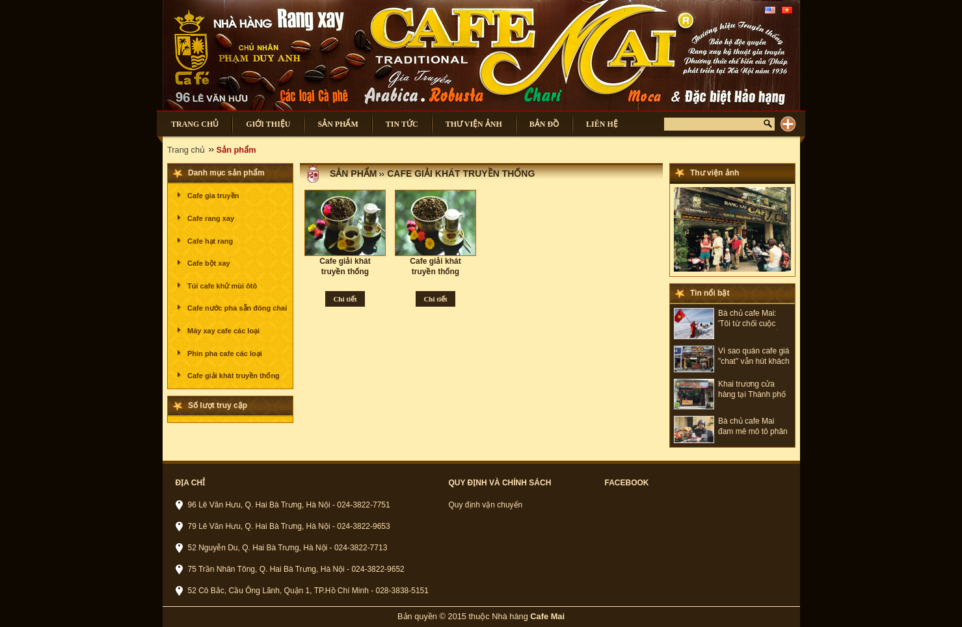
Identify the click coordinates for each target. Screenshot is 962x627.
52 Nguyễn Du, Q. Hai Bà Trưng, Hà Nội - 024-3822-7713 (288, 547)
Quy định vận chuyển (486, 504)
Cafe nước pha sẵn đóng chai (237, 308)
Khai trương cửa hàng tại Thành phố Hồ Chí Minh (752, 390)
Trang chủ (186, 150)
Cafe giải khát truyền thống (233, 375)
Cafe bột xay (208, 263)
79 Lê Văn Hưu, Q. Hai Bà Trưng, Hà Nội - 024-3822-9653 (289, 526)
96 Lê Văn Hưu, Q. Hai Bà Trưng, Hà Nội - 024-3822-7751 (289, 504)
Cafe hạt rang (210, 241)
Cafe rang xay (210, 218)
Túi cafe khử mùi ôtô (222, 286)
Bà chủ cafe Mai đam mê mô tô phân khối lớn (753, 427)
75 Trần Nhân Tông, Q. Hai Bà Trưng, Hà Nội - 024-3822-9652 (296, 569)
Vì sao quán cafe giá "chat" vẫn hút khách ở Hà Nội (754, 357)
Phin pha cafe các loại (224, 353)
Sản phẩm (353, 173)
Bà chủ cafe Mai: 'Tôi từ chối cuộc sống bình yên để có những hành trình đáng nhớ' (753, 319)
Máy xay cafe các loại (223, 331)
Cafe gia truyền (213, 195)
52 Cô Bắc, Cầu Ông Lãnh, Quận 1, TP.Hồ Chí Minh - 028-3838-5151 (308, 590)
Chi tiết (344, 299)
